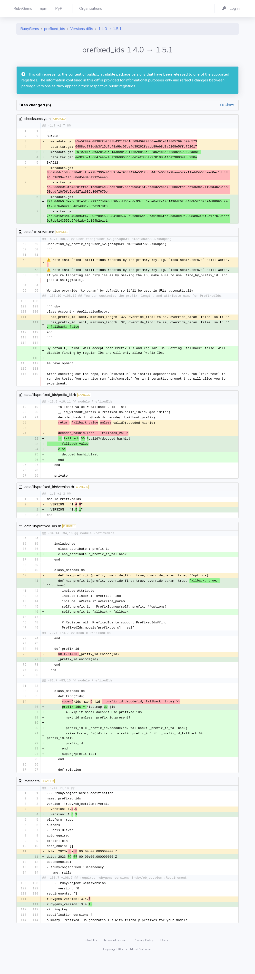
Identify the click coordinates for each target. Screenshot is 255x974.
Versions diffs (81, 28)
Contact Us (89, 956)
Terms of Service (116, 956)
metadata (32, 793)
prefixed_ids (54, 28)
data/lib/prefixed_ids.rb (42, 532)
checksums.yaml (37, 119)
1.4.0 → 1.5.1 (110, 28)
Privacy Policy (144, 956)
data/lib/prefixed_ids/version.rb (49, 492)
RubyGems (29, 28)
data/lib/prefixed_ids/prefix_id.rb (50, 398)
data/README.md (39, 233)
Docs (164, 956)
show (230, 104)
